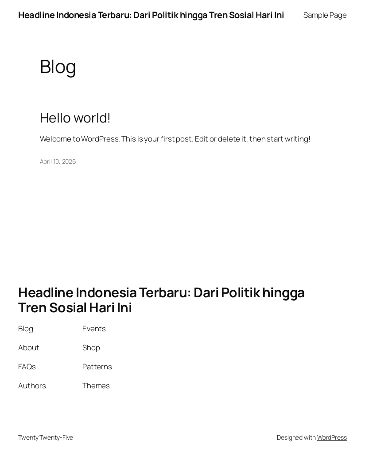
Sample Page (325, 15)
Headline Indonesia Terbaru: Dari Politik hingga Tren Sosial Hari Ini (151, 15)
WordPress (332, 437)
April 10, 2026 (58, 161)
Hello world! (75, 117)
